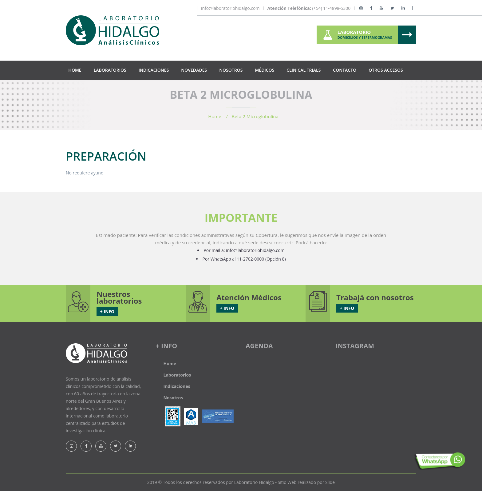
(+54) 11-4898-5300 (308, 8)
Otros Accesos (386, 70)
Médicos (264, 70)
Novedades (194, 70)
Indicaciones (154, 70)
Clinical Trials (303, 70)
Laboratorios (110, 70)
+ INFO (107, 311)
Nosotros (231, 70)
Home (74, 70)
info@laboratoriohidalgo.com (230, 8)
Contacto (344, 70)
